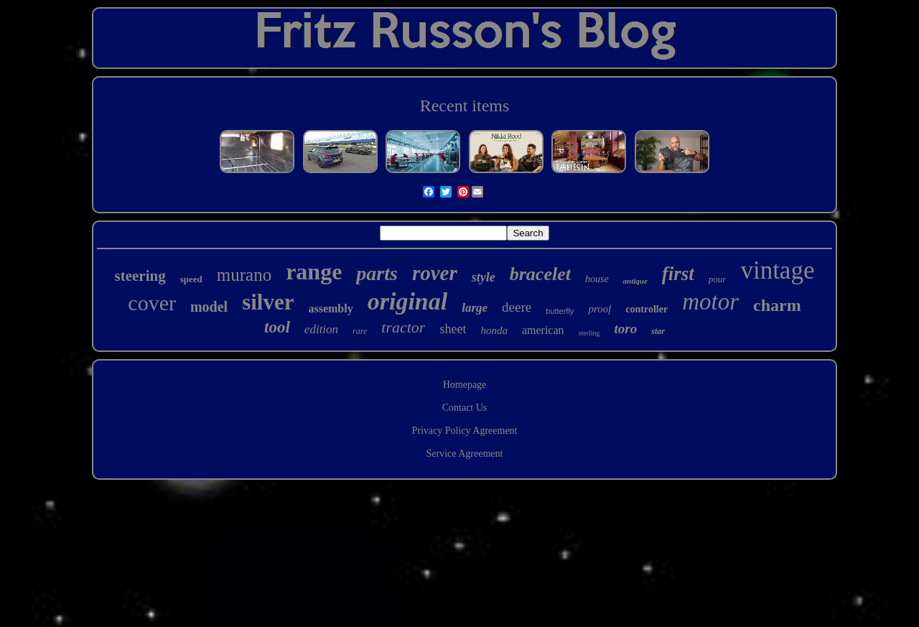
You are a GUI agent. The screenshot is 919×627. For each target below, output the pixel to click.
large (475, 308)
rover (434, 272)
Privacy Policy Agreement (465, 430)
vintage (777, 270)
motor (710, 302)
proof (599, 309)
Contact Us (465, 407)
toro (626, 328)
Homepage (465, 384)
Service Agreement (464, 453)
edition (321, 329)
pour (718, 279)
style (483, 277)
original (407, 301)
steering (140, 275)
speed (191, 279)
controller (646, 309)
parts (377, 273)
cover (152, 303)
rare (360, 331)
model (209, 307)
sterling (589, 333)
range (314, 271)
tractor (403, 327)
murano (244, 274)
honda (494, 330)
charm (777, 305)
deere (516, 307)
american (543, 330)
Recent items (465, 105)
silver (268, 302)
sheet (452, 329)
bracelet (540, 274)
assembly (330, 308)
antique (635, 281)
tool (277, 327)
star (658, 331)
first (678, 273)
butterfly (560, 311)
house (597, 279)
